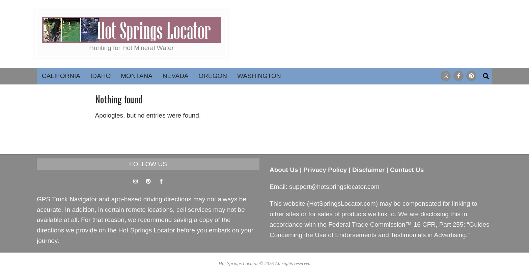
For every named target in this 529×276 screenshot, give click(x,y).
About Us (284, 169)
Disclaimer (368, 169)
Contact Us (407, 169)
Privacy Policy (325, 169)
